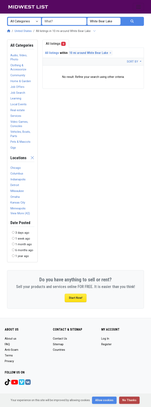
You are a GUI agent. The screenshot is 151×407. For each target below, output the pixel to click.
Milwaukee (17, 191)
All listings (56, 44)
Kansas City (17, 202)
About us (10, 338)
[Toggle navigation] (138, 7)
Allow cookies (104, 400)
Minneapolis (18, 208)
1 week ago (22, 238)
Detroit (14, 185)
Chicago (15, 168)
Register (106, 344)
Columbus (16, 173)
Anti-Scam (11, 350)
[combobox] (24, 21)
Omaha (15, 197)
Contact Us (60, 338)
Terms (9, 355)
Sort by (133, 61)
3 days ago (22, 232)
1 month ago (23, 244)
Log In (105, 338)
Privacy (9, 361)
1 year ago (22, 256)
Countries (59, 350)
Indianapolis (18, 179)
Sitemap (58, 344)
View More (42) (20, 213)
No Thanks (129, 400)
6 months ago (24, 250)
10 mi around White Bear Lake (90, 53)
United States (23, 31)
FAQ (7, 344)
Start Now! (75, 297)
